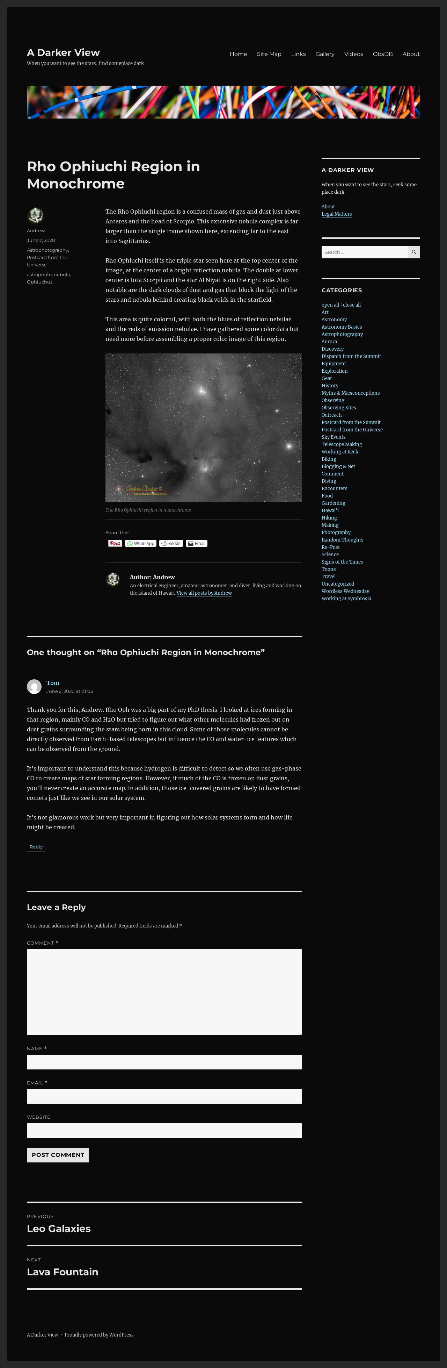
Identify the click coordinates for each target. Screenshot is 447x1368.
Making (330, 525)
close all (352, 305)
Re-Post (331, 547)
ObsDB (383, 54)
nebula (62, 274)
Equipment (334, 364)
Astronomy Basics (342, 327)
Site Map (269, 54)
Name (37, 1049)
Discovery (333, 349)
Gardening (333, 503)
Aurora (329, 342)
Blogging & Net (338, 467)
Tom (52, 682)
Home (238, 54)
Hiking (329, 518)
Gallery (325, 54)
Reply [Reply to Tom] (36, 847)
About (411, 54)
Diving (329, 481)
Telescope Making (342, 444)
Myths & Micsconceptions (351, 393)
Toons (329, 569)
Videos (353, 54)
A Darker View (63, 52)
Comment (43, 943)
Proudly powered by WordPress (99, 1335)
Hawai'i (330, 511)
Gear (327, 378)
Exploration (335, 371)
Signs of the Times (342, 562)
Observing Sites (339, 408)
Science (330, 555)
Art (325, 312)
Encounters (334, 489)
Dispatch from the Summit (351, 356)
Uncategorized (338, 584)
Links (298, 54)
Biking (329, 459)
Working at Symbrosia (346, 599)
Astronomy (334, 320)
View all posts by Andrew (204, 593)
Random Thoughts (343, 540)
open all (330, 305)
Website (39, 1117)
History (330, 386)
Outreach (332, 415)
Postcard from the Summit (351, 422)
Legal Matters (337, 214)
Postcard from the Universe (352, 430)
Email (37, 1083)
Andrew (36, 230)
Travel (329, 577)
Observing (333, 400)
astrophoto (39, 274)
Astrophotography (47, 250)
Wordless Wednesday (345, 591)
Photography (336, 533)
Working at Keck (340, 452)
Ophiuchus (39, 282)
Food (327, 496)
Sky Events (334, 437)
